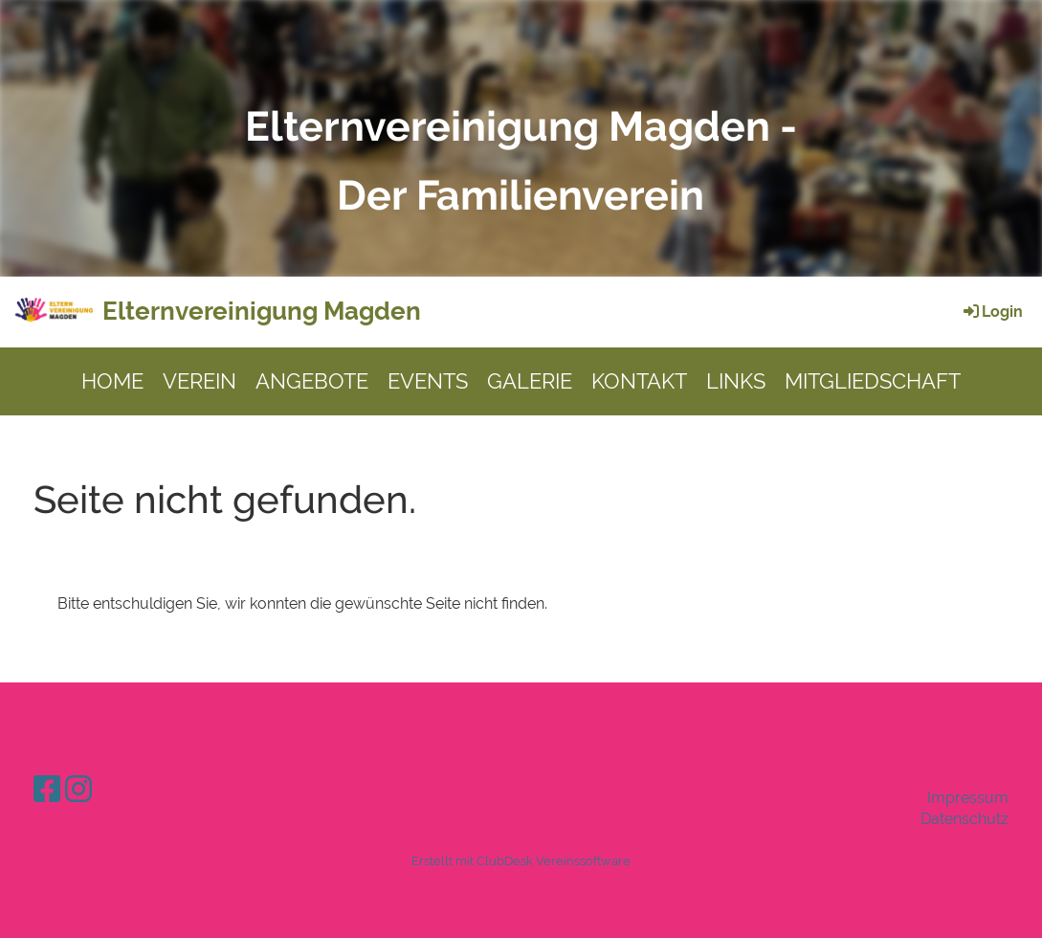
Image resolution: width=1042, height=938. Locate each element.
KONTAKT (639, 380)
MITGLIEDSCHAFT (873, 380)
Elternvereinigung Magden (261, 311)
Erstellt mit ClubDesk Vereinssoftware (521, 861)
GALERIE (529, 380)
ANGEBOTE (311, 380)
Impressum (968, 798)
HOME (112, 380)
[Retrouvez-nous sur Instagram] (78, 789)
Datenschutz (964, 819)
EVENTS (428, 380)
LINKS (735, 380)
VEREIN (199, 380)
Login (992, 311)
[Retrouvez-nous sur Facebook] (46, 789)
